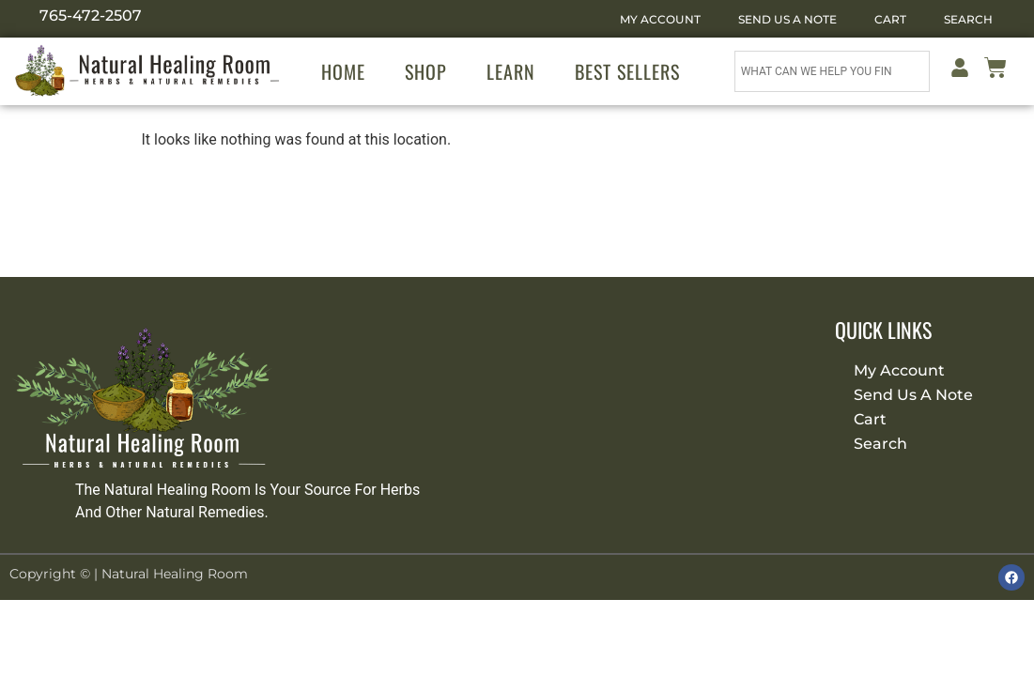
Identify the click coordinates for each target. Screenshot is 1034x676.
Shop (426, 71)
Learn (510, 71)
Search (968, 19)
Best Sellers (627, 71)
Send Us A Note (787, 19)
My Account (660, 19)
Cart (890, 19)
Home (343, 71)
